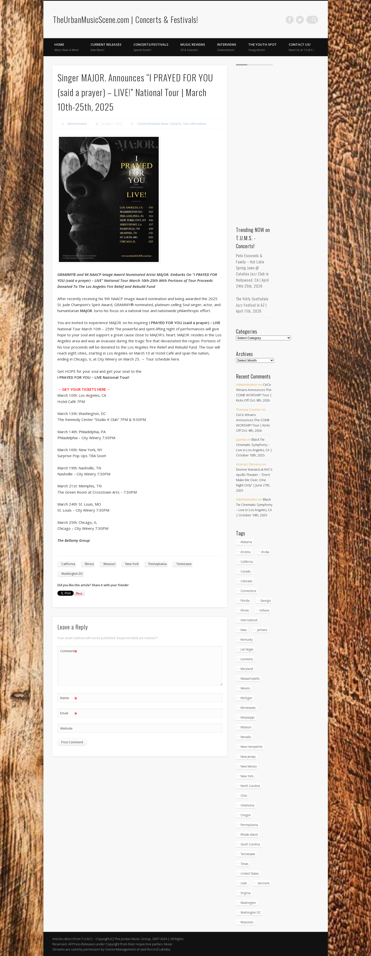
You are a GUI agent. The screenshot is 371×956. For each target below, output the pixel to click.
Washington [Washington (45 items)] (248, 903)
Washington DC (72, 574)
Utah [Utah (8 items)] (244, 883)
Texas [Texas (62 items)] (244, 864)
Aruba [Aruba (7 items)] (265, 552)
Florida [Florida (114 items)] (245, 600)
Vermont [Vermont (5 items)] (263, 883)
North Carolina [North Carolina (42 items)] (250, 786)
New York (132, 564)
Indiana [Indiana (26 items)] (264, 610)
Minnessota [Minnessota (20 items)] (248, 708)
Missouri (110, 564)
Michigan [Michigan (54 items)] (246, 698)
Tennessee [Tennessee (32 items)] (248, 854)
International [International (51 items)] (249, 620)
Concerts (175, 124)
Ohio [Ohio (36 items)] (244, 795)
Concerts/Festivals (150, 47)
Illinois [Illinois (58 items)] (245, 610)
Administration (77, 124)
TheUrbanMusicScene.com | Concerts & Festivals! (125, 19)
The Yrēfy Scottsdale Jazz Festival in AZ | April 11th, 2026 (252, 305)
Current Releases (106, 47)
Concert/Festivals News (152, 124)
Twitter (304, 20)
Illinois (89, 564)
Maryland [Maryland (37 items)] (247, 669)
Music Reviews (192, 47)
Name (68, 698)
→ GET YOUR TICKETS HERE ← (84, 389)
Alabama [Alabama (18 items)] (246, 542)
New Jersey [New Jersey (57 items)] (248, 757)
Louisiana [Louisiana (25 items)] (247, 659)
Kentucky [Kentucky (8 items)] (247, 639)
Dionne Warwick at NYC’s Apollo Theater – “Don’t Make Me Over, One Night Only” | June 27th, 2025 (254, 480)
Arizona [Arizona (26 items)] (245, 552)
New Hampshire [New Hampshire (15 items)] (251, 747)
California (68, 564)
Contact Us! (301, 47)
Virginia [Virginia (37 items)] (245, 893)
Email (68, 713)
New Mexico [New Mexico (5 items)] (249, 766)
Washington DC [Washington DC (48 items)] (251, 912)
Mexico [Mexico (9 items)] (245, 688)
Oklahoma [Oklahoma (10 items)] (247, 805)
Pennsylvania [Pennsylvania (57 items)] (249, 825)
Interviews (226, 47)
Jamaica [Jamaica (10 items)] (262, 630)
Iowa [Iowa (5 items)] (244, 630)
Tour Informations (194, 124)
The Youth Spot (262, 47)
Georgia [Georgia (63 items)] (265, 600)
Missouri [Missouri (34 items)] (246, 727)
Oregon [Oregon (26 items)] (246, 815)
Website (66, 728)
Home (66, 47)
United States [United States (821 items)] (250, 873)
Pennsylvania (157, 564)
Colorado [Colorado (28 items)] (246, 581)
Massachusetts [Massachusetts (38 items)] (250, 678)
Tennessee (184, 564)
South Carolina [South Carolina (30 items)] (250, 844)
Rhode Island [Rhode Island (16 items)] (249, 834)
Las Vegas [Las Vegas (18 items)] (247, 649)
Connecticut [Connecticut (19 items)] (248, 591)
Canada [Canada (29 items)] (245, 571)
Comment (68, 651)
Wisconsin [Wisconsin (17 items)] (247, 922)
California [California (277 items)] (247, 562)
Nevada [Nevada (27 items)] (246, 737)
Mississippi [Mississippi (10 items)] (247, 717)
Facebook (294, 20)
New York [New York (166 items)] (247, 776)
